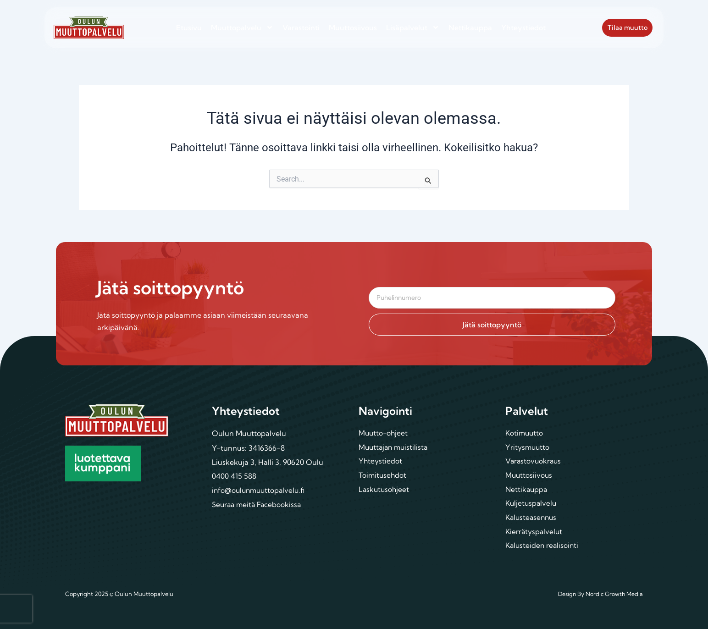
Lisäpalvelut (412, 27)
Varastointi (301, 27)
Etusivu (189, 27)
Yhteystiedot (523, 27)
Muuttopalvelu (242, 27)
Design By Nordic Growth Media (599, 594)
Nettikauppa (470, 27)
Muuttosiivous (353, 27)
